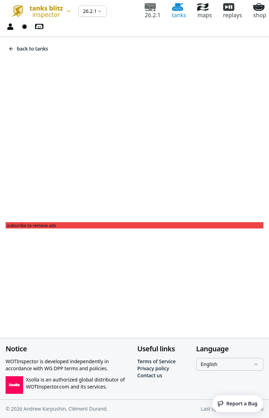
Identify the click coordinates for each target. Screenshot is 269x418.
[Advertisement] (134, 277)
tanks (179, 11)
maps (204, 11)
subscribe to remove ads (31, 225)
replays (232, 11)
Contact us (149, 375)
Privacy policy (153, 368)
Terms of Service (156, 361)
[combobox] (39, 11)
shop (259, 11)
